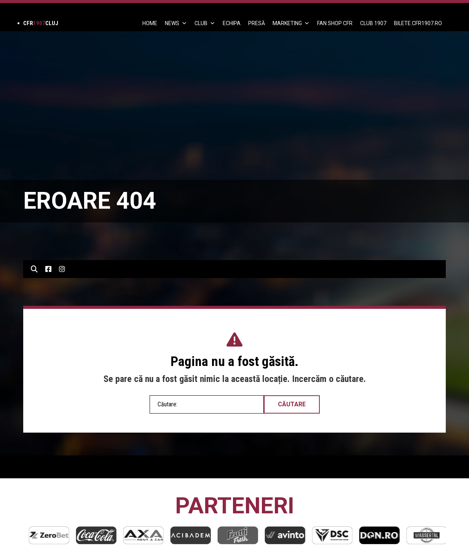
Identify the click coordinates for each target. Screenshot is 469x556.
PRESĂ (256, 23)
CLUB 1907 (373, 23)
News (176, 23)
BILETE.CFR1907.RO (418, 23)
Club (205, 23)
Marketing (291, 23)
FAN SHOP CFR (335, 23)
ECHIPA (232, 23)
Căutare (292, 404)
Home (149, 23)
